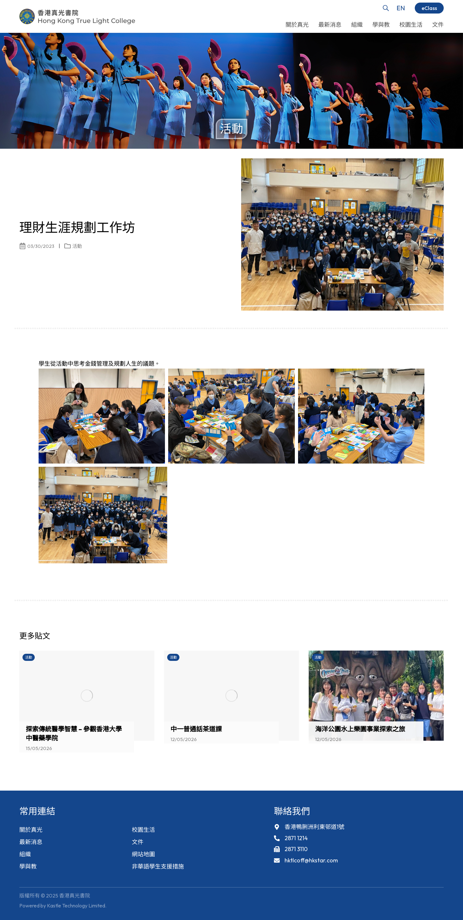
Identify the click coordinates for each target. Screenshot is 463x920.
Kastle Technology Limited (76, 905)
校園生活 (143, 829)
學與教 (28, 866)
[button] (427, 637)
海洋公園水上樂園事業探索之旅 (360, 729)
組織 (25, 854)
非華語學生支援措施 (158, 866)
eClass (429, 8)
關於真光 (30, 829)
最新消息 (30, 842)
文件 (137, 842)
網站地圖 (143, 854)
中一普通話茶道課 (196, 729)
